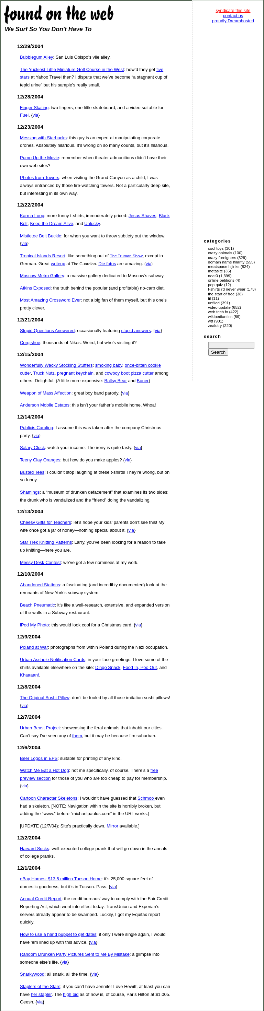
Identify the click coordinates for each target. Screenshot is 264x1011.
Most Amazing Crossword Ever (50, 300)
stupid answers (136, 330)
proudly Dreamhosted (233, 20)
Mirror (112, 825)
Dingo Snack (107, 667)
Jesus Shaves (142, 215)
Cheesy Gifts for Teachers (45, 522)
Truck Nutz (44, 373)
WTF (210, 321)
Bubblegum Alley (36, 57)
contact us (233, 15)
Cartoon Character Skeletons (48, 798)
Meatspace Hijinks (224, 266)
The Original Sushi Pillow (44, 697)
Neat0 (213, 276)
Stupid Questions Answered (47, 330)
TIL (209, 298)
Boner (143, 380)
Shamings (30, 492)
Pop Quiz (215, 285)
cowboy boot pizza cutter (129, 373)
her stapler (41, 994)
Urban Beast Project (40, 727)
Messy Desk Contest (40, 562)
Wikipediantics (220, 317)
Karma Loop (32, 215)
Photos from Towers (39, 177)
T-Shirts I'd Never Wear (226, 289)
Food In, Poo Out (140, 667)
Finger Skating (34, 107)
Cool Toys (215, 248)
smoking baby (108, 365)
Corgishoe (30, 342)
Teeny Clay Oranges (40, 459)
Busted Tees (32, 472)
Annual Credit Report (41, 898)
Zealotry (215, 326)
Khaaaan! (29, 675)
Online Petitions (221, 280)
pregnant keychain (75, 373)
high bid (70, 994)
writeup (58, 263)
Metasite (215, 271)
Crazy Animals (220, 253)
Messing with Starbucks (43, 137)
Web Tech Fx (218, 312)
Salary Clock (32, 447)
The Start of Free (221, 294)
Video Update (219, 307)
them (77, 735)
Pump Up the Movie (39, 157)
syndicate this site (233, 10)
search (212, 336)
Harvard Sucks (34, 848)
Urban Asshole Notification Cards (52, 659)
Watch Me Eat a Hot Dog (44, 770)
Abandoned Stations (40, 584)
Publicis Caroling (36, 427)
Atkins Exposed (35, 288)
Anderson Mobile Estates (44, 405)
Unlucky (92, 223)
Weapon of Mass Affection (46, 393)
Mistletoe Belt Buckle (40, 235)
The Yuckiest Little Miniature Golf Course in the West (72, 69)
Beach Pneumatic (37, 605)
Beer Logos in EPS (38, 758)
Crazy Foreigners (222, 258)
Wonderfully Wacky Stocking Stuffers (56, 365)
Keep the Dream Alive (51, 223)
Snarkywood (32, 974)
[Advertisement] (233, 130)
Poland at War (34, 647)
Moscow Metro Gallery (42, 275)
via (35, 115)
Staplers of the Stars (40, 986)
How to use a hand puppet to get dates (58, 934)
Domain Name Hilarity (226, 262)
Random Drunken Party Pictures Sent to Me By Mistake (75, 954)
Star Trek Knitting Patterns (46, 542)
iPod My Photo (34, 624)
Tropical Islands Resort (42, 255)
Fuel (24, 115)
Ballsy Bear (115, 380)
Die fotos (107, 263)
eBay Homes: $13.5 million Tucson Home (61, 878)
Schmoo (146, 798)
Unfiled (214, 303)
